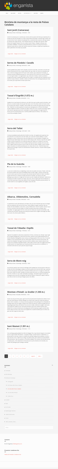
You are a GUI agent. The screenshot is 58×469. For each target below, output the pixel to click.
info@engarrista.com (17, 443)
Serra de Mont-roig (16, 260)
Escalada (7, 400)
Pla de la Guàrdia (15, 164)
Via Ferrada (7, 407)
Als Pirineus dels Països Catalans (15, 385)
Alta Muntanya (8, 374)
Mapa (41, 13)
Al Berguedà (10, 381)
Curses (6, 418)
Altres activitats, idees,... (11, 421)
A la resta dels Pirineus (12, 392)
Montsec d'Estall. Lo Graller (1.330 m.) (26, 292)
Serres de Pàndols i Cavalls (20, 62)
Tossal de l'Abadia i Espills (20, 228)
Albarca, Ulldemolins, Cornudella (23, 196)
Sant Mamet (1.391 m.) (18, 326)
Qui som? (13, 13)
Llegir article (10, 53)
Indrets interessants (10, 414)
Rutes (19, 13)
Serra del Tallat (14, 128)
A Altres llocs (10, 396)
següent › (33, 356)
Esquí (6, 403)
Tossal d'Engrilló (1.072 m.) (20, 95)
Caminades (7, 370)
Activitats (27, 13)
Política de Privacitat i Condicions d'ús (12, 454)
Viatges (36, 13)
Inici (7, 13)
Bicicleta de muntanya (10, 378)
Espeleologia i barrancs (10, 410)
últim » (39, 356)
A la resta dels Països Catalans (14, 389)
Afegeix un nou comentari (20, 53)
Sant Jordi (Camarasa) (18, 30)
